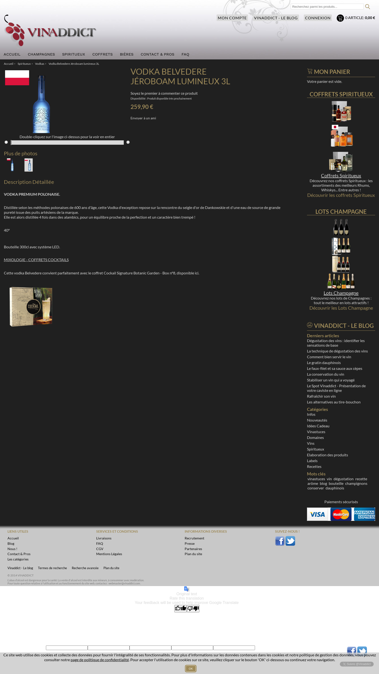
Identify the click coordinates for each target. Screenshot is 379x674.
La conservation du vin (325, 374)
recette (361, 478)
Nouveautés (317, 420)
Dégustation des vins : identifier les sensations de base (336, 342)
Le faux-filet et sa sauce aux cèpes (334, 368)
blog (323, 483)
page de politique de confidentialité (100, 659)
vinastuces (316, 478)
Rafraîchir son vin (321, 396)
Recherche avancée (85, 568)
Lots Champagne (341, 293)
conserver (315, 488)
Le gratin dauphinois (324, 362)
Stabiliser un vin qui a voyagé (331, 380)
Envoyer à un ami (143, 118)
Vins (310, 443)
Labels (312, 460)
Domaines (315, 437)
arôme (312, 483)
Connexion (318, 17)
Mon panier (341, 19)
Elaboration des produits (327, 454)
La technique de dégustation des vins (337, 351)
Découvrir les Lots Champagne (341, 308)
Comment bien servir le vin (329, 356)
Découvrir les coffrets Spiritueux (341, 195)
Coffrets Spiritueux (341, 175)
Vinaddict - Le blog (276, 17)
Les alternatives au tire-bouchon (334, 402)
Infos (311, 414)
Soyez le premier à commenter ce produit (164, 93)
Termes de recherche (52, 568)
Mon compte (232, 17)
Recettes (314, 466)
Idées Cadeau (318, 425)
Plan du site (111, 568)
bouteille (336, 483)
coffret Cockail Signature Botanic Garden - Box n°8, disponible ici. (145, 273)
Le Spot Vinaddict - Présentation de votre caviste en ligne (336, 388)
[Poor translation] (193, 608)
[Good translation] (180, 608)
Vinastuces (316, 431)
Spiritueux (315, 449)
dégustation (344, 478)
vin (329, 478)
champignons (356, 483)
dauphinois (335, 488)
